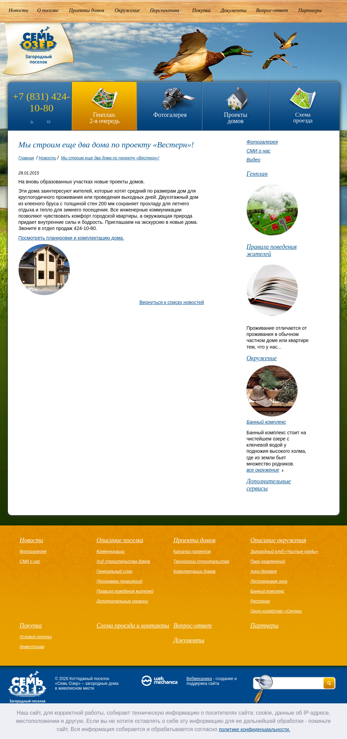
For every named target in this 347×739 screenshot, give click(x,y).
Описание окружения (278, 540)
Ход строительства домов (123, 561)
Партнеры (310, 10)
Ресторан (260, 601)
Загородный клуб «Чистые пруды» (284, 551)
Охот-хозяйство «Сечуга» (276, 611)
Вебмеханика (199, 678)
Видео (253, 159)
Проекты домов (86, 10)
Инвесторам (32, 646)
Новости (18, 10)
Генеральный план (114, 571)
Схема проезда (303, 117)
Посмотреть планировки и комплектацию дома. (71, 238)
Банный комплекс (266, 422)
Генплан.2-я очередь (105, 117)
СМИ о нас (258, 151)
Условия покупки (36, 636)
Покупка (201, 10)
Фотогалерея (170, 114)
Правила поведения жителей (271, 250)
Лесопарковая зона (269, 581)
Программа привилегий (119, 581)
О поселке (47, 10)
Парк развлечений (267, 561)
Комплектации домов (194, 571)
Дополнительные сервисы (268, 485)
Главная (26, 158)
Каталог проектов (192, 551)
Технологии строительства (201, 561)
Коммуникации (111, 551)
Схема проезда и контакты (133, 625)
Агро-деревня (263, 571)
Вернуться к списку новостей (171, 302)
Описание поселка (120, 540)
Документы (233, 10)
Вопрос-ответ (272, 10)
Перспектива (164, 10)
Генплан (257, 173)
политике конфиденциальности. (254, 729)
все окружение (262, 470)
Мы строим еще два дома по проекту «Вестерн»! (110, 158)
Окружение (127, 10)
